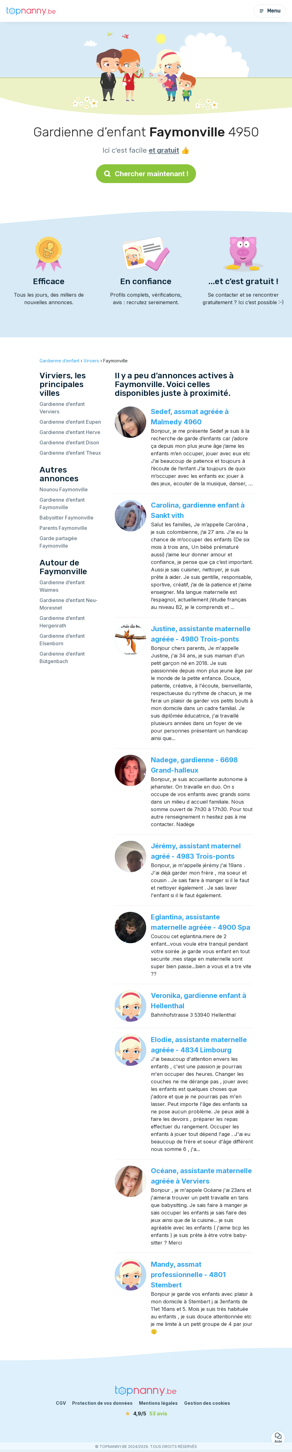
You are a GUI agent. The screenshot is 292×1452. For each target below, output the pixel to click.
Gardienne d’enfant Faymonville (62, 503)
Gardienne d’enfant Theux (70, 453)
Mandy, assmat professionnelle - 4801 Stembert (188, 1274)
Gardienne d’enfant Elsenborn (62, 640)
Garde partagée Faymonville (58, 542)
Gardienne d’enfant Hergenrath (62, 622)
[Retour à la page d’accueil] (31, 11)
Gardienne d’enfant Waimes (62, 586)
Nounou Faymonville (64, 489)
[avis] (146, 1413)
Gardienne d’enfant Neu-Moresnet (69, 604)
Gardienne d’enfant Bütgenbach (62, 657)
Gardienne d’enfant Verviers (62, 408)
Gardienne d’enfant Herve (70, 432)
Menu (269, 11)
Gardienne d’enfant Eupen (70, 422)
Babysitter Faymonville (66, 517)
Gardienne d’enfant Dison (69, 442)
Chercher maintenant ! (146, 174)
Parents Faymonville (63, 528)
